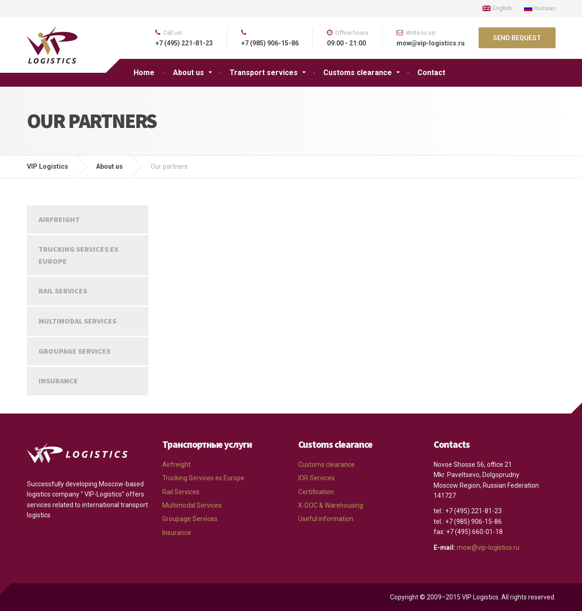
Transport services (264, 72)
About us (188, 72)
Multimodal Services (77, 320)
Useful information (325, 518)
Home (144, 72)
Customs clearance (357, 72)
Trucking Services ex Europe (78, 255)
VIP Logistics (47, 166)
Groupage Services (74, 351)
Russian (540, 8)
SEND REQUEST (517, 38)
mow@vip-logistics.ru (488, 547)
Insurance (58, 380)
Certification (316, 492)
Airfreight (59, 219)
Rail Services (62, 290)
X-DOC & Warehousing (330, 505)
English (497, 8)
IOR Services (316, 478)
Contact (431, 72)
